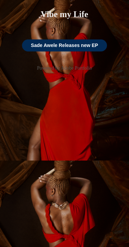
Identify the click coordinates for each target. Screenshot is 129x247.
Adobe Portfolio (76, 68)
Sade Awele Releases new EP (64, 45)
